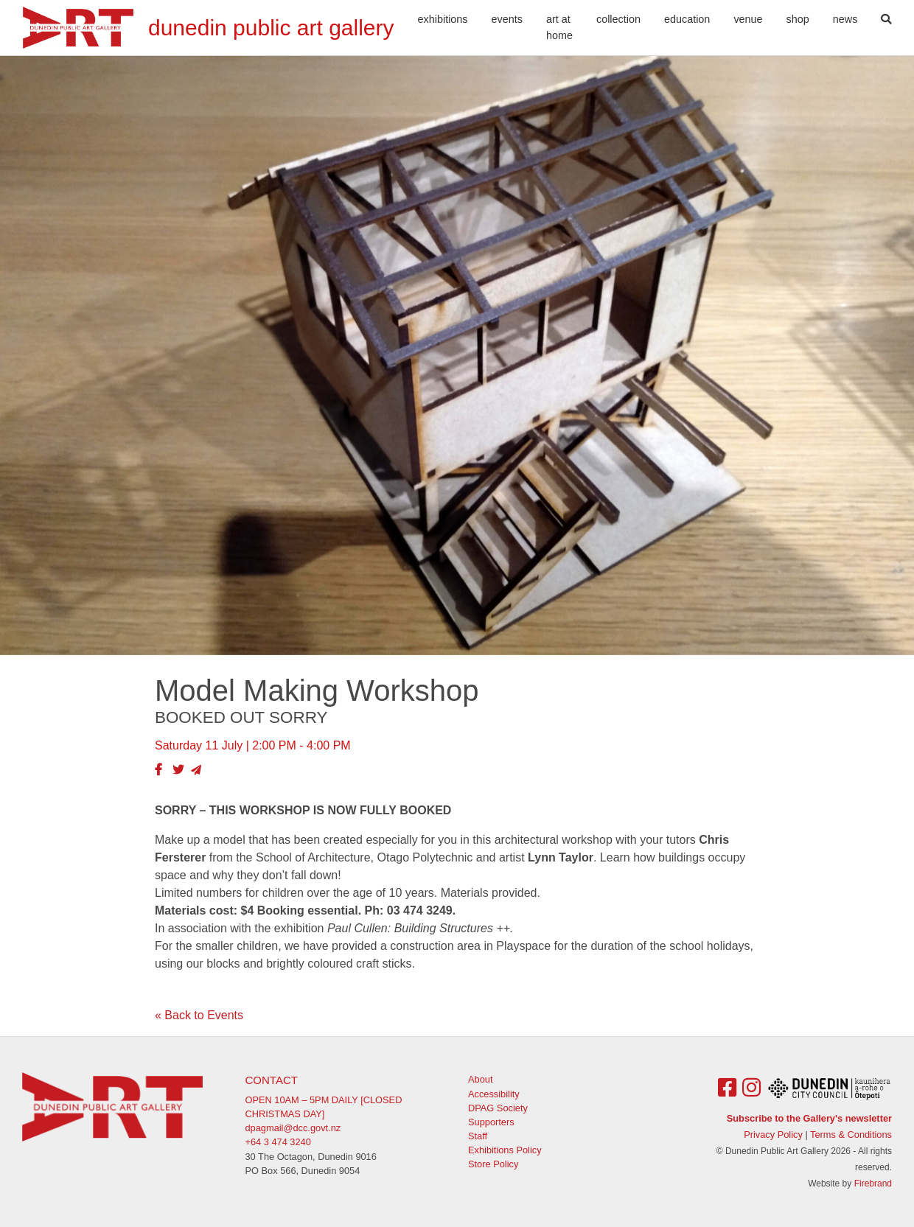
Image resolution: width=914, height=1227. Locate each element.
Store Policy (493, 1164)
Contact (271, 1080)
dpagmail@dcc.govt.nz (293, 1127)
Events (507, 19)
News (845, 19)
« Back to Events (199, 1015)
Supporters (491, 1122)
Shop (797, 19)
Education (687, 19)
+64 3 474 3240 (278, 1141)
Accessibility (494, 1094)
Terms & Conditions (851, 1134)
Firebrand (873, 1183)
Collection (618, 19)
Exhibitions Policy (505, 1150)
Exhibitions (443, 19)
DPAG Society (498, 1108)
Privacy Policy (773, 1134)
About (480, 1079)
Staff (477, 1136)
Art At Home (559, 27)
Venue (747, 19)
